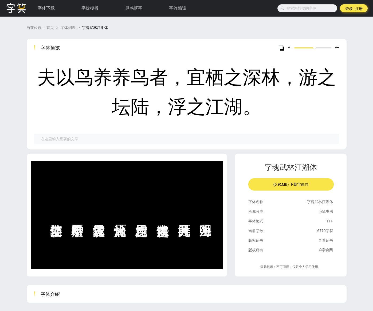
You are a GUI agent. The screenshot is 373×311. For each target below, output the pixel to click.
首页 (50, 27)
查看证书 (325, 240)
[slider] (314, 47)
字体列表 (68, 27)
